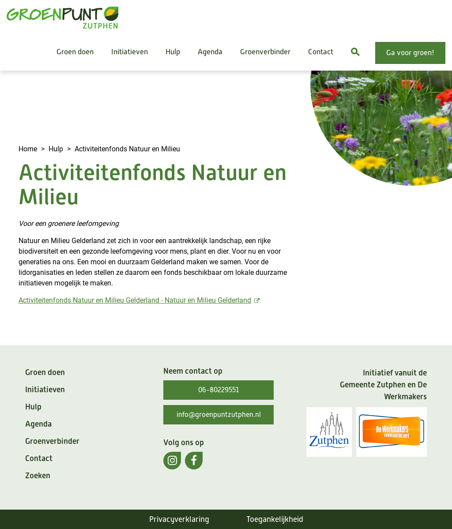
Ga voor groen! (410, 53)
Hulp (173, 52)
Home (28, 148)
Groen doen (75, 52)
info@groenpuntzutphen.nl (219, 415)
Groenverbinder (265, 52)
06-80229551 (218, 390)
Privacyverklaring (179, 519)
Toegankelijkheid (274, 519)
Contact (320, 52)
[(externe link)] (172, 460)
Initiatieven (129, 52)
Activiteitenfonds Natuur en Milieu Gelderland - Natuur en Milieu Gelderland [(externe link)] (140, 299)
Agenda (210, 52)
